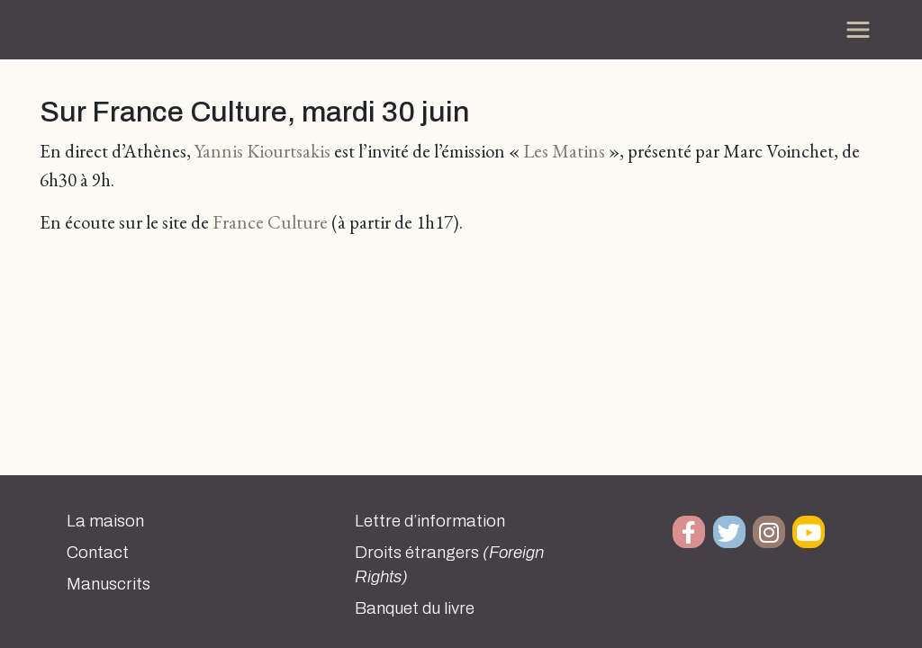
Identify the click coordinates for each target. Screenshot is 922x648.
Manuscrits (108, 584)
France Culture (270, 222)
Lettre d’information (430, 521)
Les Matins (566, 151)
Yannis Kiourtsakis (262, 151)
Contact (98, 553)
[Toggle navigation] (858, 30)
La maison (105, 521)
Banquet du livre (415, 608)
